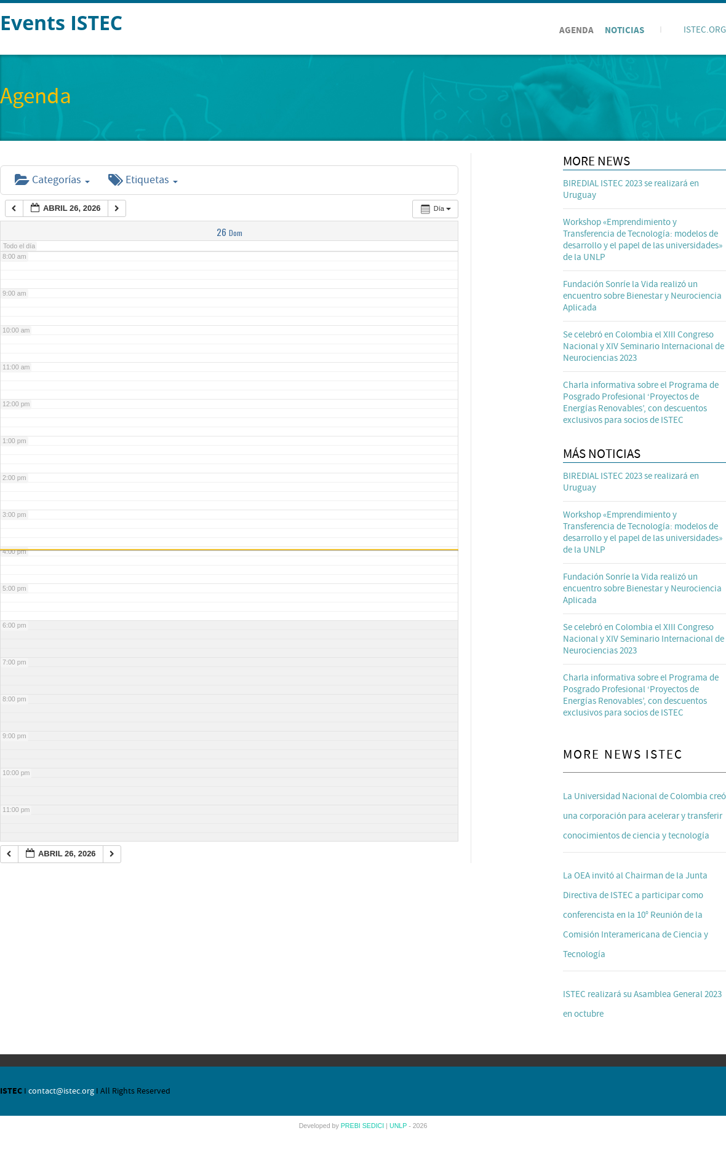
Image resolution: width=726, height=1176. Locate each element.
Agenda (576, 30)
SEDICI (374, 1125)
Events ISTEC (61, 22)
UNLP (399, 1125)
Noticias (624, 30)
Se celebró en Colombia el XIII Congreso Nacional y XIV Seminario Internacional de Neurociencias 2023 (643, 346)
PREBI (351, 1125)
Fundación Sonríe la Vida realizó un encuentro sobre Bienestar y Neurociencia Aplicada (642, 296)
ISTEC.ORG (705, 30)
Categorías (52, 180)
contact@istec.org (61, 1091)
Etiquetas (143, 180)
